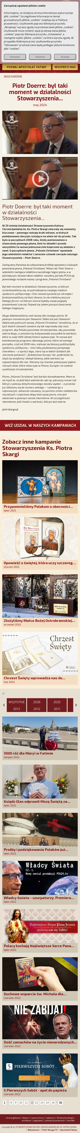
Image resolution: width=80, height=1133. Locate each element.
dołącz (25, 1117)
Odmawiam (15, 57)
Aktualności (33, 1130)
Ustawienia (40, 57)
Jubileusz (50, 1117)
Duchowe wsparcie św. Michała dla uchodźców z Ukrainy (33, 996)
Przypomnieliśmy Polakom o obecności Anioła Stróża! (37, 508)
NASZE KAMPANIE (13, 76)
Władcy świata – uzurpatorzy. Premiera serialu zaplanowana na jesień (37, 899)
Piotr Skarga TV (49, 1130)
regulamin (38, 1120)
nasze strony (37, 1117)
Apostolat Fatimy (68, 1130)
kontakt (71, 1120)
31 (60, 1102)
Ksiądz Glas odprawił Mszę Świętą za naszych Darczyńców (35, 803)
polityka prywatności (55, 1120)
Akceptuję (65, 57)
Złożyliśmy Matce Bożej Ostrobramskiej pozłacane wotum (38, 622)
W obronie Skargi (65, 1117)
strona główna (13, 1117)
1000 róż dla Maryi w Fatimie (28, 753)
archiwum (26, 1120)
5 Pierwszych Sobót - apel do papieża (35, 1090)
